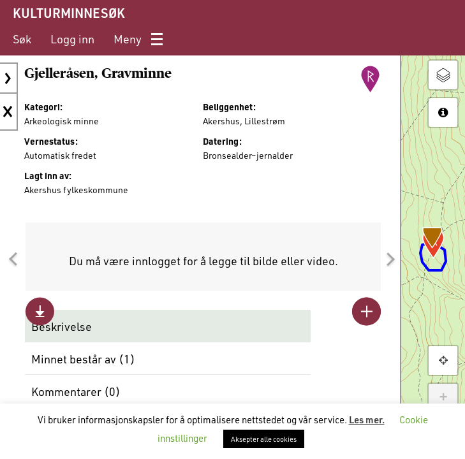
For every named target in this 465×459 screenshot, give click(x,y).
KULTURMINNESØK (68, 12)
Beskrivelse (61, 326)
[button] (13, 259)
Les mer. (367, 419)
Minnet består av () (83, 359)
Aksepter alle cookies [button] (264, 439)
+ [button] (443, 397)
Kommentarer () (76, 391)
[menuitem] (22, 39)
